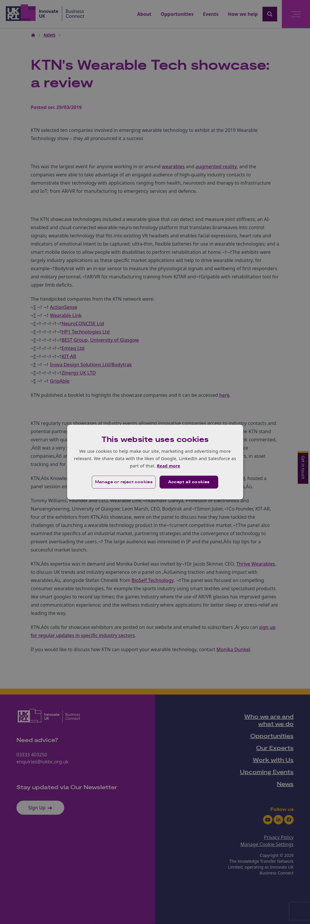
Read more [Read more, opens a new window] (168, 466)
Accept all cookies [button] (189, 482)
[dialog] (155, 461)
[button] (123, 482)
